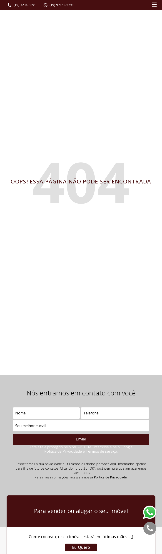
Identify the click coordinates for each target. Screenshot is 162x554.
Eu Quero (81, 547)
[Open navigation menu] (154, 5)
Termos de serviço (101, 451)
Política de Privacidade (63, 451)
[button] (22, 5)
